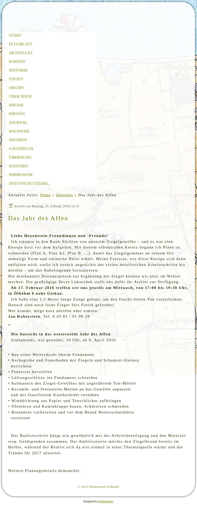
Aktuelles (21, 53)
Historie (18, 70)
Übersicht (20, 157)
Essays (16, 79)
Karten (17, 61)
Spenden (18, 140)
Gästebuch (21, 149)
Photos (17, 114)
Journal (18, 122)
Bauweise (19, 131)
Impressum (21, 175)
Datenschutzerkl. (29, 183)
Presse (16, 105)
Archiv (17, 88)
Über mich (20, 96)
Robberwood (105, 501)
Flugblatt (20, 44)
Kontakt (18, 166)
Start (15, 35)
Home (45, 195)
